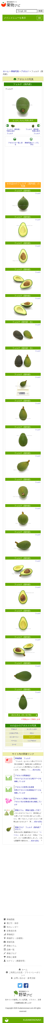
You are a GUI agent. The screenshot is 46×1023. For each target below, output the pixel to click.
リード (14, 744)
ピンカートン (14, 737)
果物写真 (15, 71)
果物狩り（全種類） (14, 938)
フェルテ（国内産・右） (23, 322)
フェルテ (10, 133)
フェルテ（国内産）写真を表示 (14, 130)
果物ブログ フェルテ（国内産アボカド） (28, 828)
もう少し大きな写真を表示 (23, 120)
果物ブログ (10, 953)
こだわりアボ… (14, 733)
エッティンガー (32, 729)
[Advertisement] (23, 46)
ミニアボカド (31, 741)
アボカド (25, 71)
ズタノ (32, 733)
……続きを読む (35, 770)
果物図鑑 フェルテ (23, 758)
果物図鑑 (9, 919)
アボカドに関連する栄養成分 (26, 799)
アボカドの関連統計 (23, 775)
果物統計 (9, 934)
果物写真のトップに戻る (32, 143)
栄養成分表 (10, 931)
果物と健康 (10, 957)
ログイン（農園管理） (15, 961)
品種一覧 (9, 950)
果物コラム (10, 946)
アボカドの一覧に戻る (15, 143)
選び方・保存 (11, 923)
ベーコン (14, 741)
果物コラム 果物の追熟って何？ (28, 810)
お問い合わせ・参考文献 (23, 978)
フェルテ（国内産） (23, 191)
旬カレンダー (11, 927)
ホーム (6, 71)
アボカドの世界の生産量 (24, 787)
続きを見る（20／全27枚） (24, 715)
